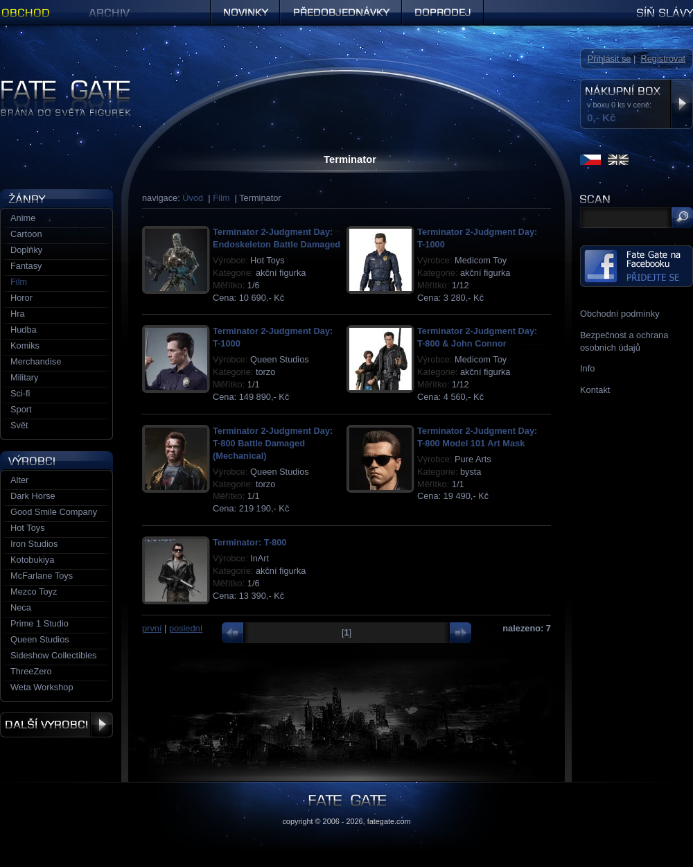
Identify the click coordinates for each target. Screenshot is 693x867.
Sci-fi (20, 393)
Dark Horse (32, 496)
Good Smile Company (53, 512)
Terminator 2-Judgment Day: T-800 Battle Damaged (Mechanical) (273, 443)
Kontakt (595, 390)
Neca (20, 607)
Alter (19, 480)
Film (221, 198)
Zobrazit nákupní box (681, 104)
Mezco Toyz (33, 591)
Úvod (192, 198)
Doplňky (26, 250)
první (151, 628)
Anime (22, 218)
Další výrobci (56, 724)
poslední (185, 628)
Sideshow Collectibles (53, 655)
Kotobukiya (32, 559)
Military (24, 377)
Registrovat (662, 58)
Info (587, 368)
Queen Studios (39, 639)
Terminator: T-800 (249, 542)
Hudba (23, 329)
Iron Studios (34, 543)
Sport (21, 409)
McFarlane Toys (41, 575)
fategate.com (389, 821)
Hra (17, 313)
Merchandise (35, 361)
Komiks (25, 345)
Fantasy (26, 266)
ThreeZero (31, 671)
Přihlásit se (609, 58)
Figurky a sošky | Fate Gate (54, 85)
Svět (19, 425)
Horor (21, 297)
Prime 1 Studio (39, 623)
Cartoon (26, 234)
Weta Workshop (41, 687)
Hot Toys (27, 528)
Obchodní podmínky (620, 313)
